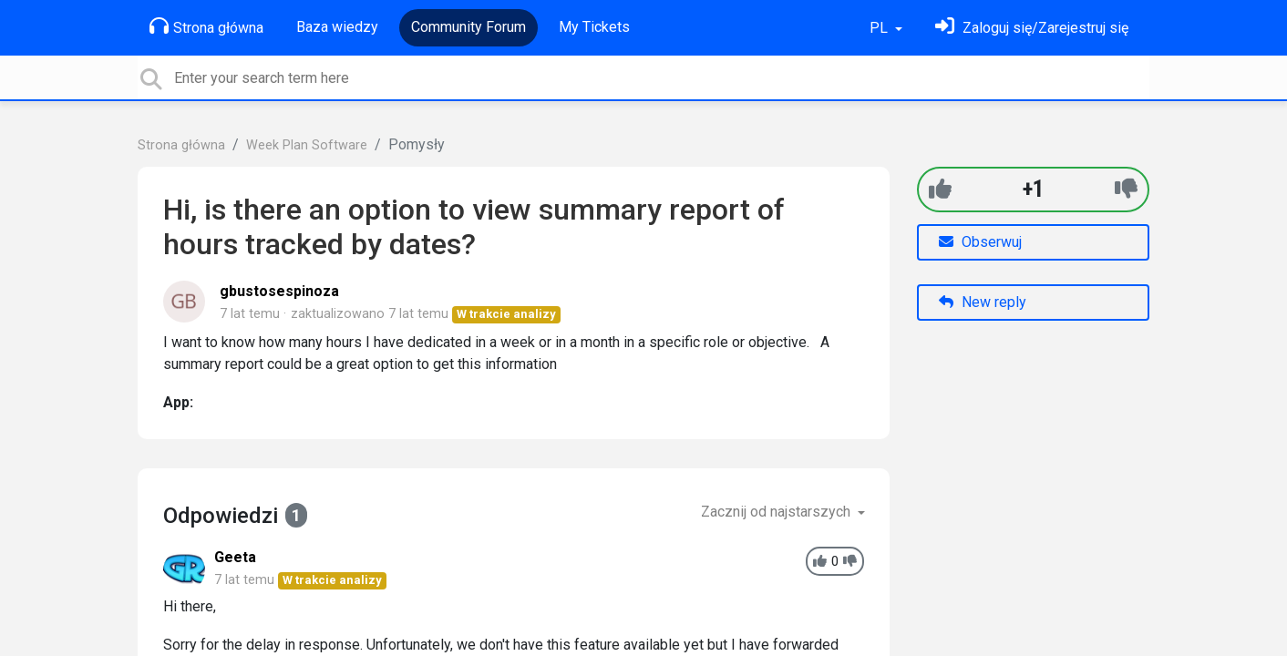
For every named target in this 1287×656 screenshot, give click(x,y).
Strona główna (206, 26)
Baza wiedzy (337, 27)
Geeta (235, 557)
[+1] (940, 189)
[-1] (1126, 189)
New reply (982, 302)
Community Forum (468, 27)
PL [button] (880, 27)
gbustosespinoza (279, 291)
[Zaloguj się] (1032, 27)
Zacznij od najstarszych (777, 511)
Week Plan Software (306, 145)
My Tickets (594, 27)
